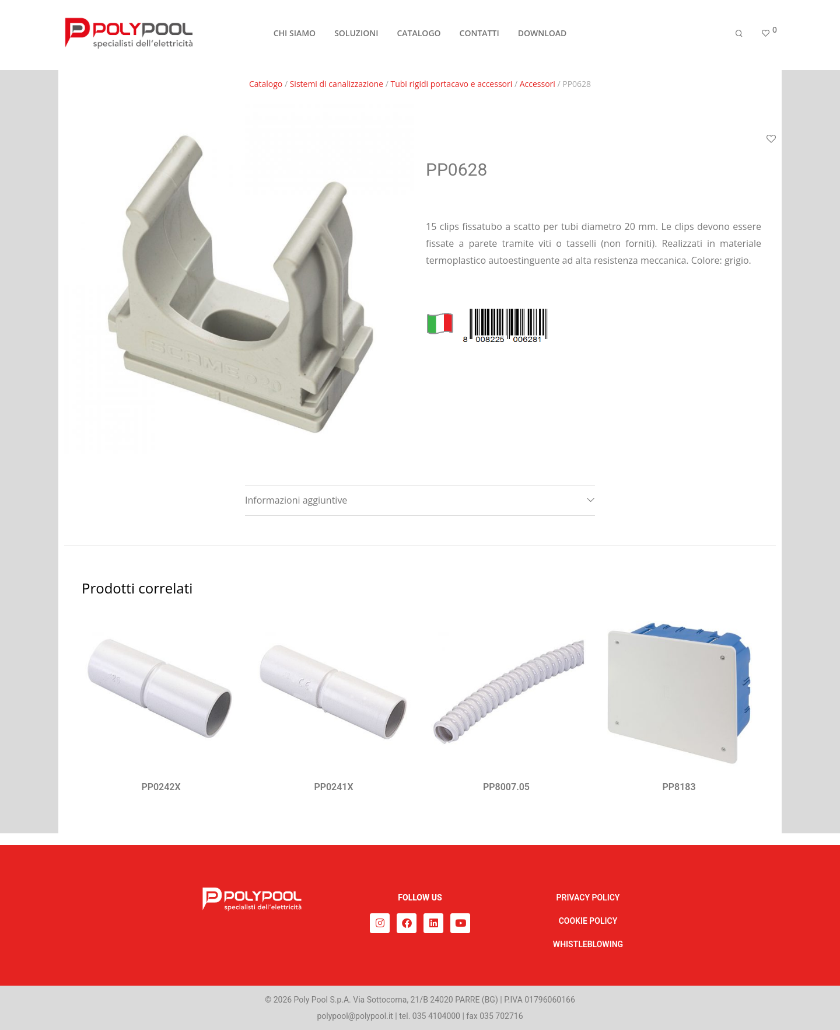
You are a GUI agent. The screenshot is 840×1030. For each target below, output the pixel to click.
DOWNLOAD (542, 35)
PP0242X (160, 786)
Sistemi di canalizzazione (336, 83)
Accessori (537, 83)
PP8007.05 (506, 786)
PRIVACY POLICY (588, 897)
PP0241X (333, 786)
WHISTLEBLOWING (588, 944)
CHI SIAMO (295, 35)
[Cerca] (739, 36)
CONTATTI (479, 35)
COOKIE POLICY (588, 921)
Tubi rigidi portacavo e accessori (452, 83)
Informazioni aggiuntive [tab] (296, 500)
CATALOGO (418, 35)
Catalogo (265, 83)
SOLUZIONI (356, 35)
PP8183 (678, 786)
